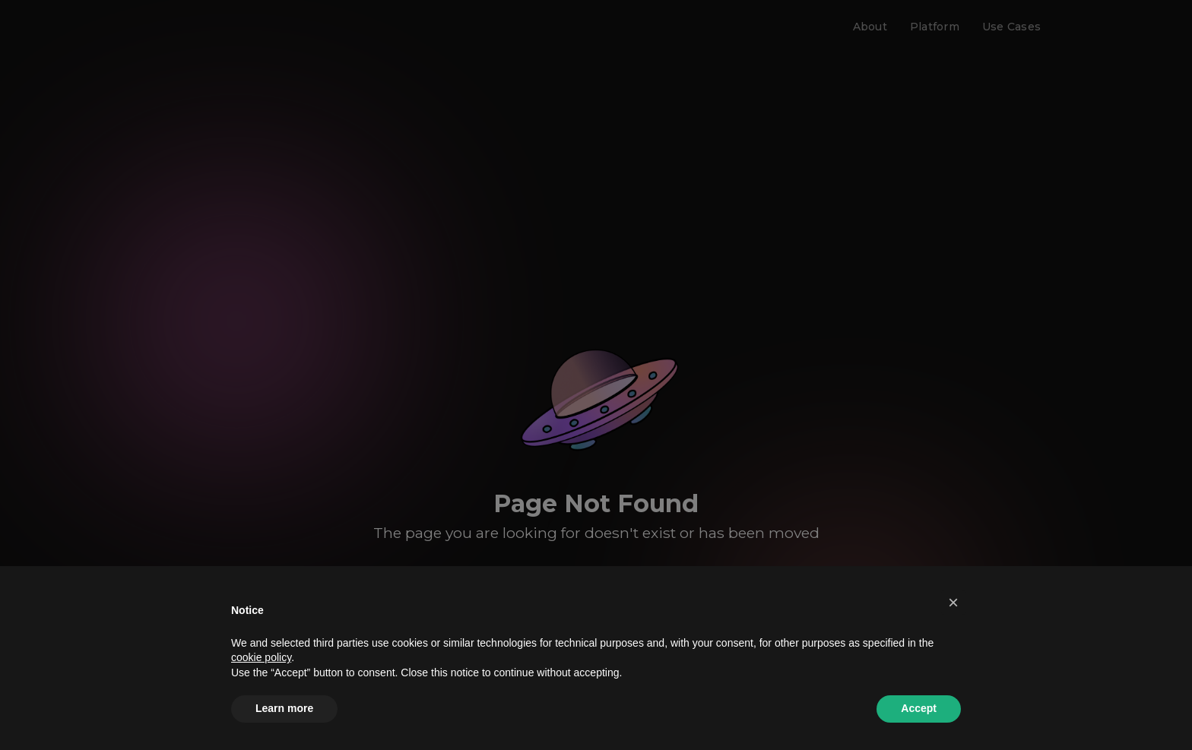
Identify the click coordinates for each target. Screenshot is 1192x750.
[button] (953, 602)
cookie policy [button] (261, 657)
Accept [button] (919, 708)
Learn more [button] (284, 708)
